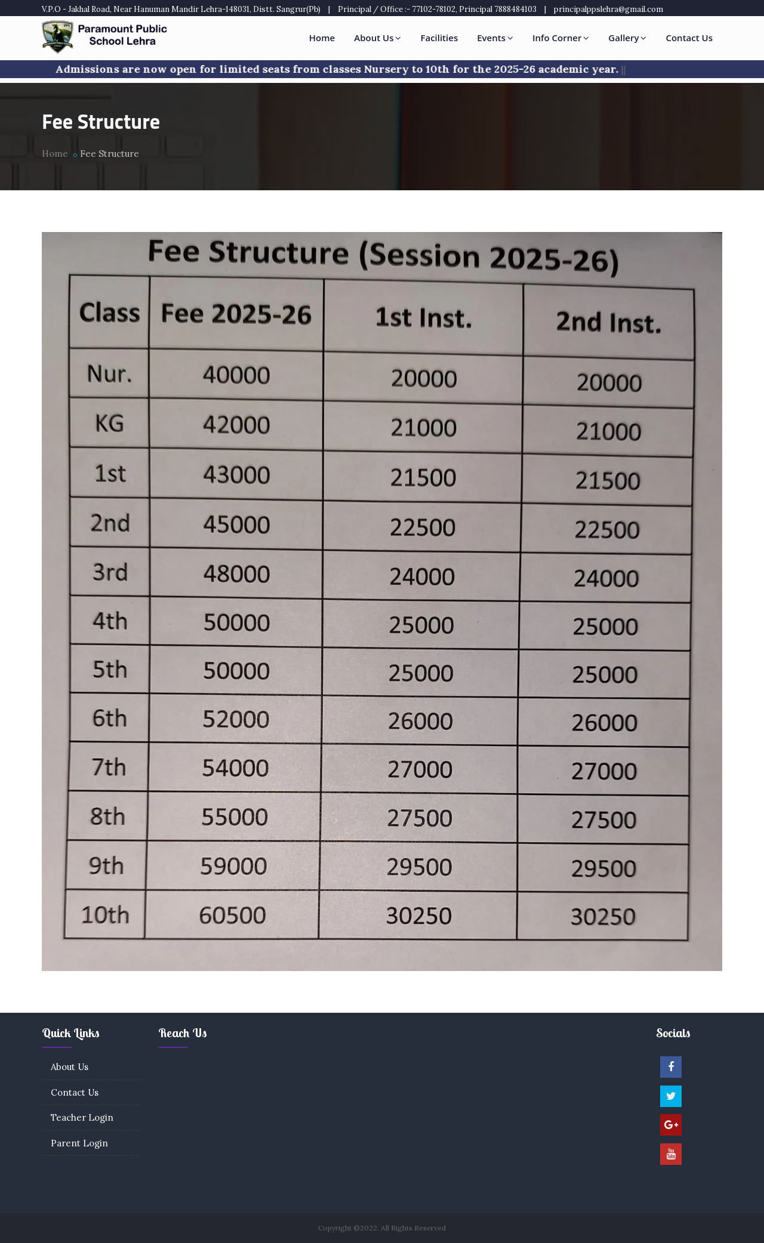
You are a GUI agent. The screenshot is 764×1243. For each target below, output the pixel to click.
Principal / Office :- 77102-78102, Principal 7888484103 (437, 9)
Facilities (439, 38)
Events (495, 38)
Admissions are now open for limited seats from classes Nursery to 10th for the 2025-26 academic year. (343, 69)
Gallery (627, 38)
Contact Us (689, 38)
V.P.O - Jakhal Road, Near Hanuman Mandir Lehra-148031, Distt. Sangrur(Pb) (181, 9)
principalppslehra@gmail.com (608, 9)
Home (322, 38)
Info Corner (560, 38)
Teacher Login (82, 1117)
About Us (377, 38)
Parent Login (79, 1143)
